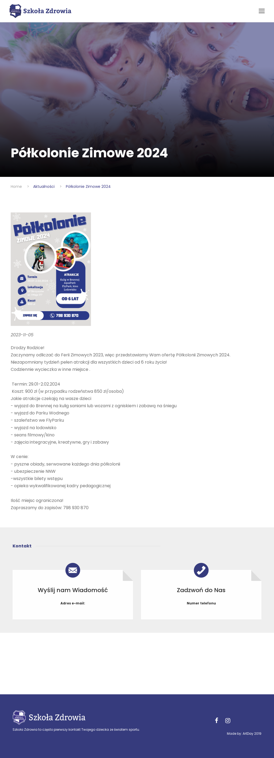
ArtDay (248, 733)
